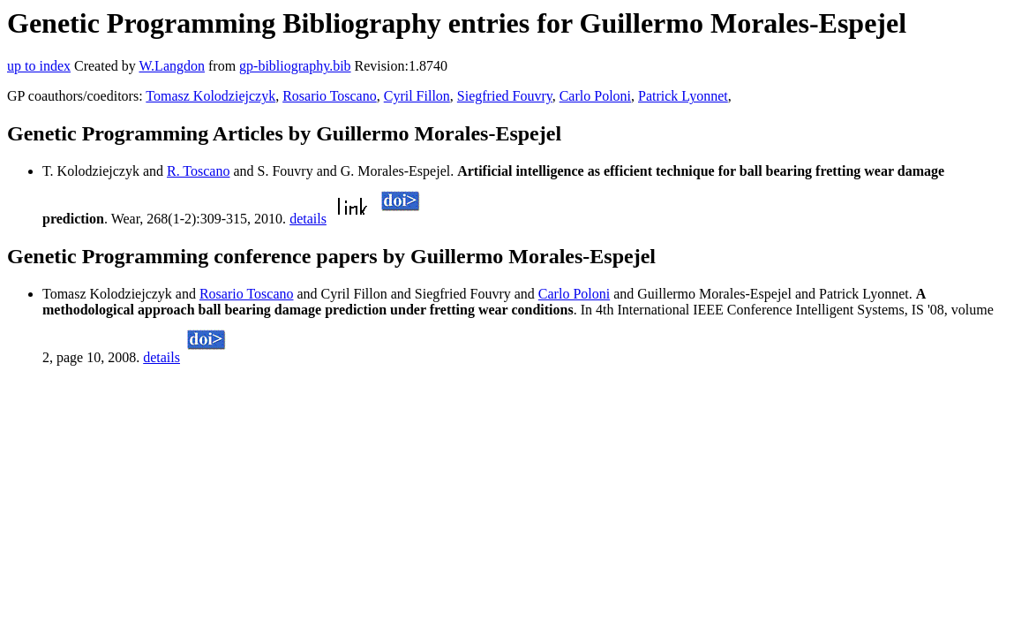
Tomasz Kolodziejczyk (210, 95)
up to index (39, 65)
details (308, 218)
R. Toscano (198, 170)
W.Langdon (172, 65)
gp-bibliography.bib (295, 65)
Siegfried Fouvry (504, 95)
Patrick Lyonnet (683, 95)
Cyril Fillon (417, 95)
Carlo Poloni (595, 95)
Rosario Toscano (329, 95)
